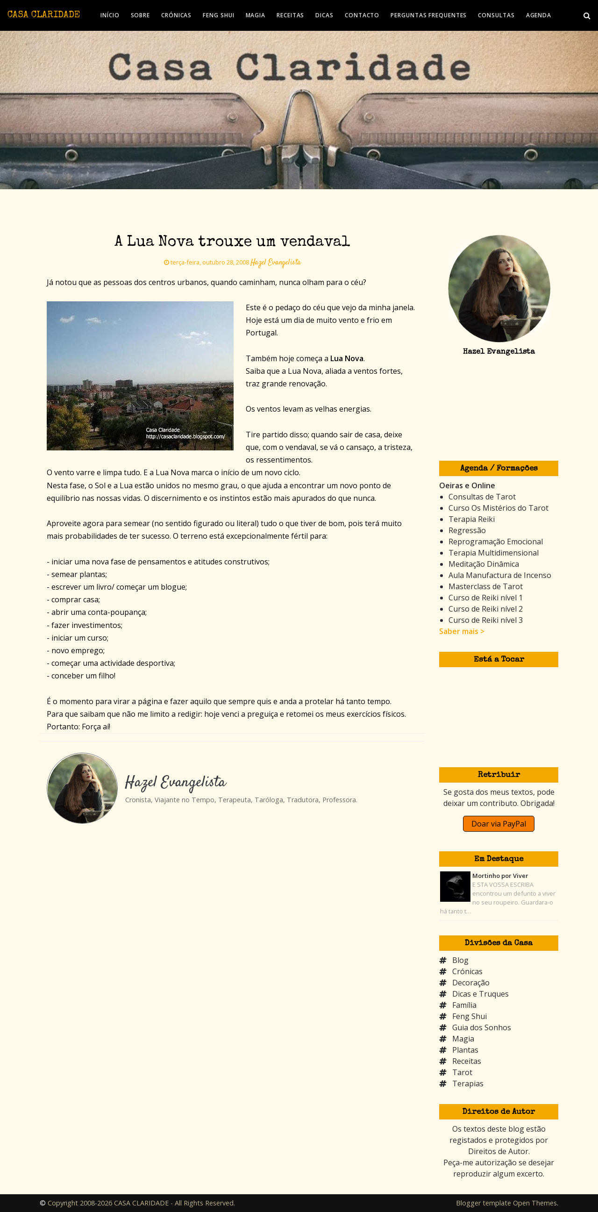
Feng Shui (469, 1016)
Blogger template (483, 1202)
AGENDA (538, 15)
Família (464, 1005)
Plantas (465, 1050)
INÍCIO (109, 15)
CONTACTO (362, 15)
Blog (460, 960)
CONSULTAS (496, 15)
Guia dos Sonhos (481, 1027)
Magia (463, 1039)
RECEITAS (290, 15)
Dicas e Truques (480, 994)
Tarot (462, 1072)
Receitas (466, 1061)
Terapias (468, 1083)
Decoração (471, 982)
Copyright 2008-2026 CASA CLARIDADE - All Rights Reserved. (141, 1202)
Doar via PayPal (498, 824)
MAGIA (256, 15)
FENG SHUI (218, 15)
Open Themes (535, 1202)
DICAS (324, 15)
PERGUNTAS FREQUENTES (429, 15)
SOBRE (140, 15)
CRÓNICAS (176, 15)
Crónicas (467, 971)
